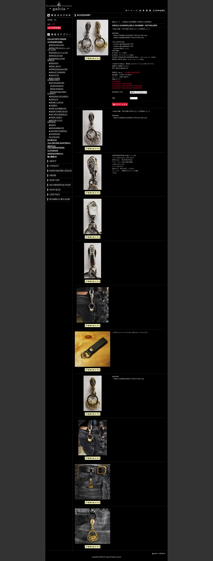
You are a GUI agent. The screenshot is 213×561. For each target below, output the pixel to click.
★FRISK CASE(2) (55, 117)
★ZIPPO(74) (53, 99)
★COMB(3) (53, 105)
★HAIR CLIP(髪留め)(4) (57, 108)
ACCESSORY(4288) (54, 42)
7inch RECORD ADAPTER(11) (58, 143)
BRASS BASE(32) (56, 89)
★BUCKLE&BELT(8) (56, 128)
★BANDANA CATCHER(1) (58, 96)
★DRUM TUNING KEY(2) (58, 111)
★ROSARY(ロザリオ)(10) (58, 53)
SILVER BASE (138, 85)
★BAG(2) (52, 125)
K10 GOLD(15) (54, 137)
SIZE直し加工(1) (55, 66)
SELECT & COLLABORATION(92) (56, 147)
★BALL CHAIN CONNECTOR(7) (53, 79)
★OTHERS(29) (54, 134)
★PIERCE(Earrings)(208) (58, 69)
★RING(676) (53, 63)
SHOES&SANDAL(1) (55, 154)
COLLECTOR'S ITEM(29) (56, 39)
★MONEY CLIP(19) (56, 102)
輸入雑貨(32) (52, 157)
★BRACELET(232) (56, 56)
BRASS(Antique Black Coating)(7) (56, 92)
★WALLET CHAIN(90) (57, 72)
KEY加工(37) (52, 140)
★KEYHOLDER (127, 83)
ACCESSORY (116, 81)
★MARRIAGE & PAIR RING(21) (56, 59)
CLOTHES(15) (52, 151)
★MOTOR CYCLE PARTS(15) (54, 121)
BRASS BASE (138, 88)
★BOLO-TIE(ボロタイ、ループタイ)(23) (58, 49)
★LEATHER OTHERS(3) (58, 131)
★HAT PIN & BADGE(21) (58, 114)
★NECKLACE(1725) (56, 45)
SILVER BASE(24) (56, 86)
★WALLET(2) (54, 75)
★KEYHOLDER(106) (56, 83)
